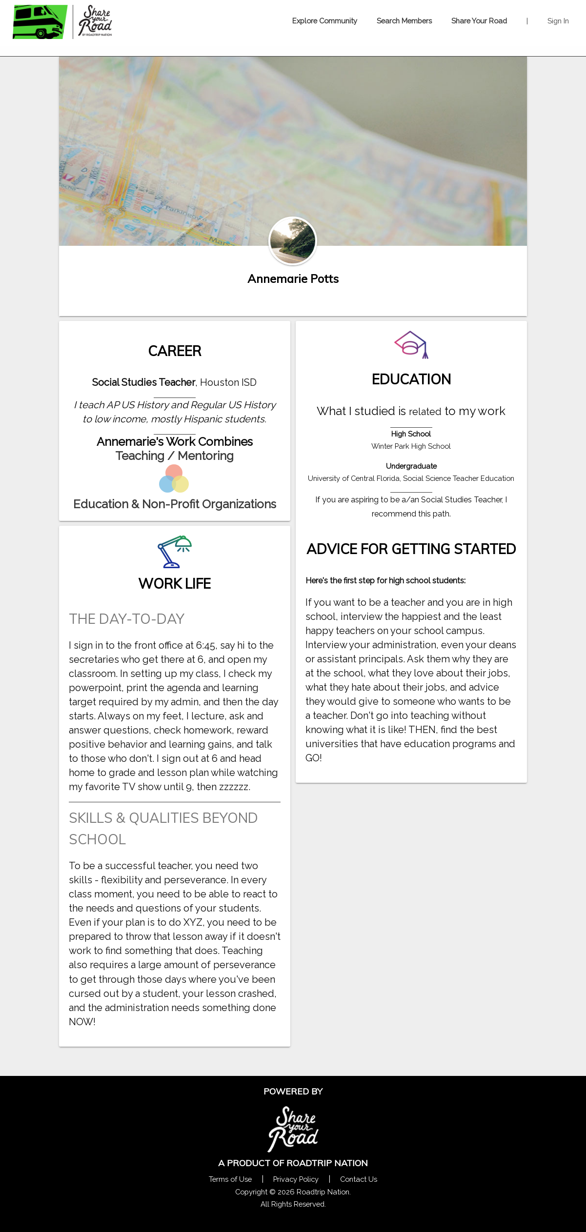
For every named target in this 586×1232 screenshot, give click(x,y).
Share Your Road (479, 21)
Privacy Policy (296, 1179)
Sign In (558, 21)
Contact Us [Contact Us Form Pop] (358, 1179)
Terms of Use (230, 1179)
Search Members (404, 21)
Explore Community (324, 21)
